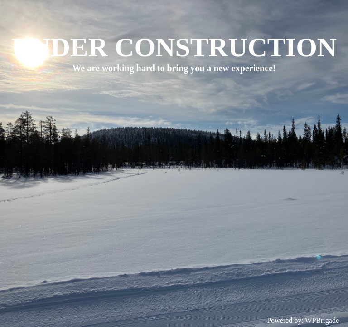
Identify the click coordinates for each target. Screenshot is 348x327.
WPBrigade (322, 320)
